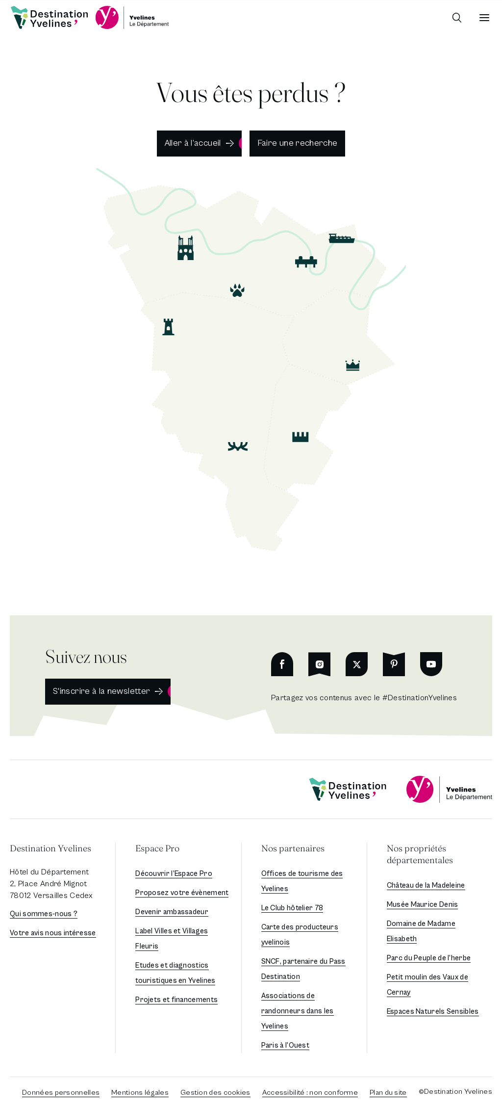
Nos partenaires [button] (293, 848)
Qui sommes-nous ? (43, 914)
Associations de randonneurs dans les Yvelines (297, 1011)
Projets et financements (176, 1000)
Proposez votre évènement (181, 893)
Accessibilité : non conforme (310, 1092)
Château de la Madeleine (426, 885)
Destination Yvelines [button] (50, 848)
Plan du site (388, 1092)
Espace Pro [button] (157, 848)
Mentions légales (140, 1092)
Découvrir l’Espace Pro (173, 874)
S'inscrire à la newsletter (101, 691)
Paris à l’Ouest (285, 1045)
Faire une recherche (297, 143)
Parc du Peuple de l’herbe (429, 958)
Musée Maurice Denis (422, 904)
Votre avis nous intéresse (53, 933)
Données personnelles (61, 1092)
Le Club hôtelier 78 (292, 908)
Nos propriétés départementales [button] (420, 854)
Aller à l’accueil (193, 143)
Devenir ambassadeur (171, 912)
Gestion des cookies (215, 1092)
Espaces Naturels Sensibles (433, 1011)
